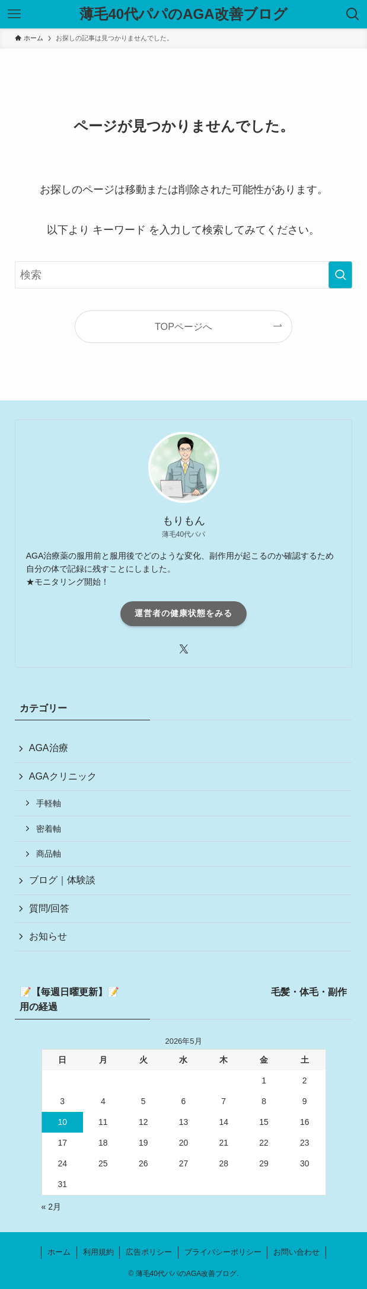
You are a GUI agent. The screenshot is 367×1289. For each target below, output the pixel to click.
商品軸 (48, 853)
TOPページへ (183, 326)
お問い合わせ (296, 1252)
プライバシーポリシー (222, 1252)
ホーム (59, 1252)
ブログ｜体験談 (62, 880)
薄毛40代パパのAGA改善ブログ (183, 14)
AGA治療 (48, 748)
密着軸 (48, 828)
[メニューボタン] (14, 14)
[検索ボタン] (353, 14)
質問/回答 (49, 908)
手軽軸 (48, 803)
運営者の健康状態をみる (183, 613)
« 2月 (51, 1206)
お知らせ (48, 936)
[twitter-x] (184, 649)
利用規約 (98, 1252)
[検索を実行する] (340, 274)
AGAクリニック (63, 776)
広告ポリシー (149, 1252)
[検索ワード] (184, 274)
